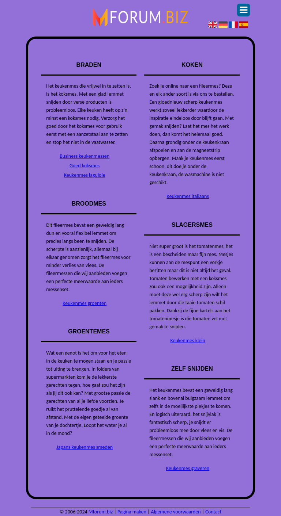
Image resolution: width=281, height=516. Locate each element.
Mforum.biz (101, 512)
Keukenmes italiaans (187, 196)
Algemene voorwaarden (176, 512)
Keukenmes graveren (187, 468)
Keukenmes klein (187, 340)
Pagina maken (131, 512)
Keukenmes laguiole (84, 175)
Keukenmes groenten (84, 303)
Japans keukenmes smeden (84, 447)
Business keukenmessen (84, 156)
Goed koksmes (85, 166)
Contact (213, 512)
